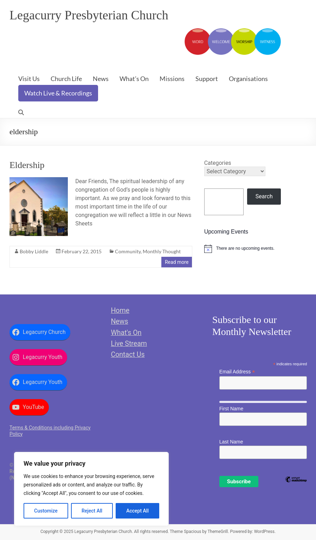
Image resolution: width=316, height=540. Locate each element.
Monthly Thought (162, 251)
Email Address (237, 371)
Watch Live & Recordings (58, 93)
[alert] (255, 248)
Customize (46, 511)
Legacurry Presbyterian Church (88, 15)
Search (264, 196)
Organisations (248, 78)
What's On (126, 333)
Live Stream (129, 344)
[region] (91, 489)
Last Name (231, 442)
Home (120, 310)
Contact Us (127, 354)
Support (206, 78)
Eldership (27, 165)
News (101, 78)
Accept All (137, 511)
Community (128, 251)
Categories (217, 163)
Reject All (92, 511)
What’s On (134, 78)
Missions (172, 78)
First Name (231, 408)
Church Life (66, 78)
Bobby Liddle (34, 251)
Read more (176, 262)
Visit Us (29, 78)
